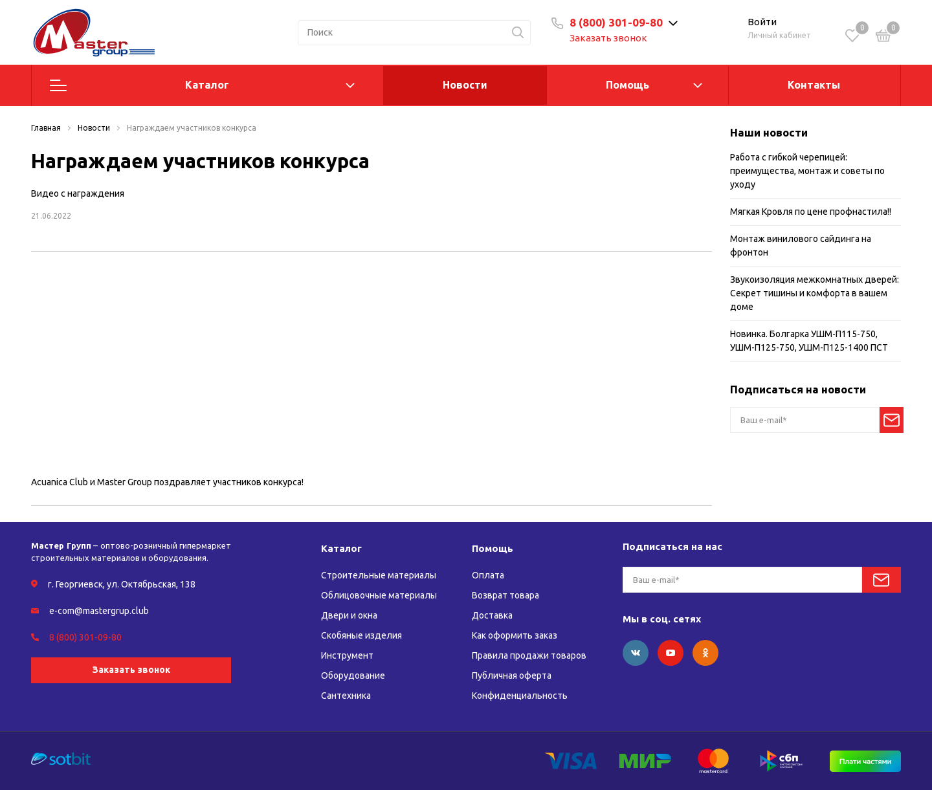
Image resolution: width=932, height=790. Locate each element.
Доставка (492, 615)
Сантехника (346, 695)
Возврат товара (505, 595)
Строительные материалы (378, 575)
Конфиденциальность (520, 695)
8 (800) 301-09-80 (616, 22)
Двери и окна (349, 615)
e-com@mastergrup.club (99, 611)
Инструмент (347, 655)
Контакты (814, 85)
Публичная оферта (511, 675)
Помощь (627, 85)
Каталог (207, 85)
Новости (465, 85)
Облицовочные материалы (379, 595)
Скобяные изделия (361, 635)
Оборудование (353, 675)
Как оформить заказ (514, 635)
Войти (762, 21)
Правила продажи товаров (529, 655)
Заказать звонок (608, 37)
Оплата (488, 575)
